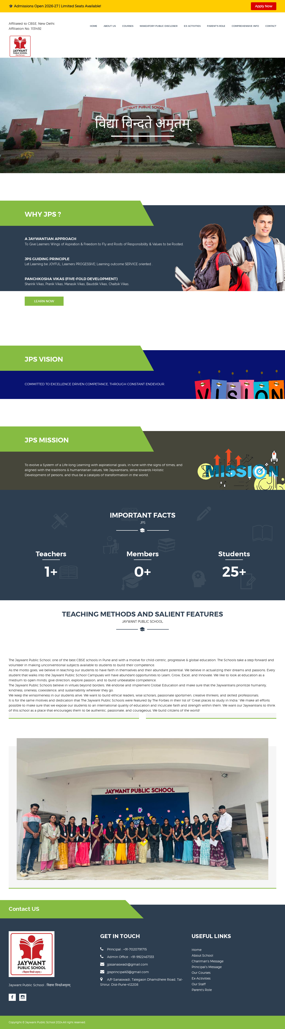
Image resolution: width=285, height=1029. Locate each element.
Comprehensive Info (245, 26)
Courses (127, 26)
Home (93, 26)
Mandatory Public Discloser (158, 26)
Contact (270, 26)
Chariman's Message (207, 961)
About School (202, 955)
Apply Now (263, 6)
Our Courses (201, 972)
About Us (110, 26)
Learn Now (44, 301)
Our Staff (199, 984)
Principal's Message (207, 967)
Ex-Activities (192, 26)
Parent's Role (216, 26)
